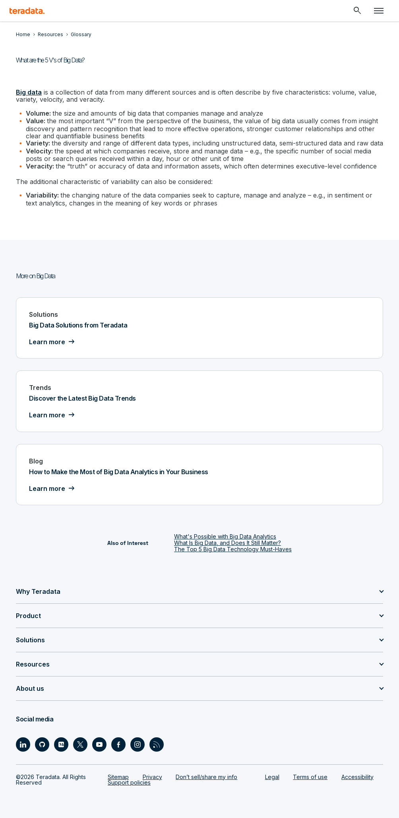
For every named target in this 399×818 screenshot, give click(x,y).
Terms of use (310, 776)
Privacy (152, 776)
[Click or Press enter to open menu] (378, 10)
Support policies (129, 782)
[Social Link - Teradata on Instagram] (137, 744)
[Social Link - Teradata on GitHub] (42, 744)
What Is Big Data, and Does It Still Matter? (227, 542)
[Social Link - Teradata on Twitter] (80, 744)
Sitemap (118, 776)
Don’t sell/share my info (206, 776)
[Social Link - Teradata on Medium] (61, 744)
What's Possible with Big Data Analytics (225, 536)
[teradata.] (27, 11)
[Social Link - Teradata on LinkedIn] (23, 744)
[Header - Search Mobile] (357, 10)
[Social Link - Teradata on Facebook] (118, 744)
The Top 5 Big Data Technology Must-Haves (233, 549)
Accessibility (357, 776)
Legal (272, 776)
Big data (29, 92)
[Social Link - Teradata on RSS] (156, 744)
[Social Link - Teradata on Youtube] (99, 744)
